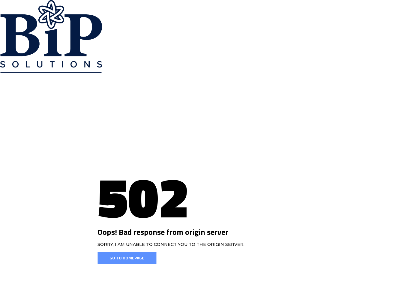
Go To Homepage (126, 258)
